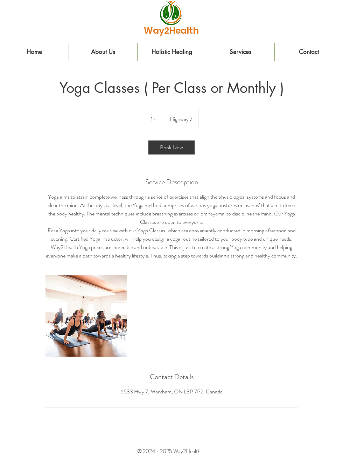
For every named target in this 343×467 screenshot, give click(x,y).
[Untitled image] (86, 316)
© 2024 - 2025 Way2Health (169, 451)
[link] (171, 147)
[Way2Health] (171, 30)
